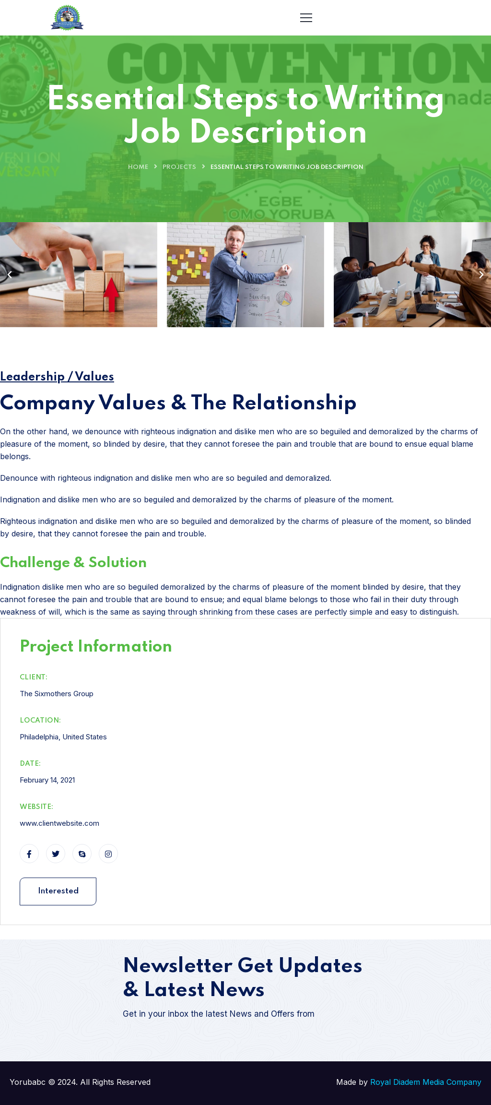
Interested (58, 891)
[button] (9, 275)
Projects (179, 167)
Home (138, 167)
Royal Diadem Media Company (425, 1082)
